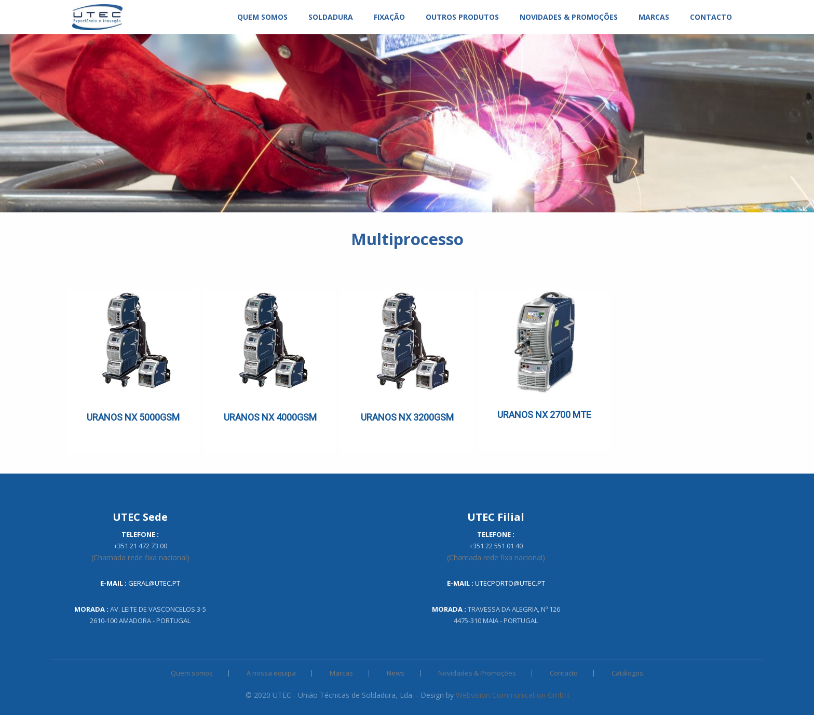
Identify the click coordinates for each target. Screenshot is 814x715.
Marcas (341, 673)
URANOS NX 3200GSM (407, 417)
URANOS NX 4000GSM (270, 417)
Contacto (564, 673)
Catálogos (627, 673)
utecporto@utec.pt (510, 583)
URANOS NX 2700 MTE (544, 414)
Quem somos (192, 673)
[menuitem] (97, 17)
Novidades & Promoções (477, 673)
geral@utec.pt (154, 583)
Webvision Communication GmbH (512, 695)
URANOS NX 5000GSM (133, 417)
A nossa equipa (271, 673)
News (395, 673)
